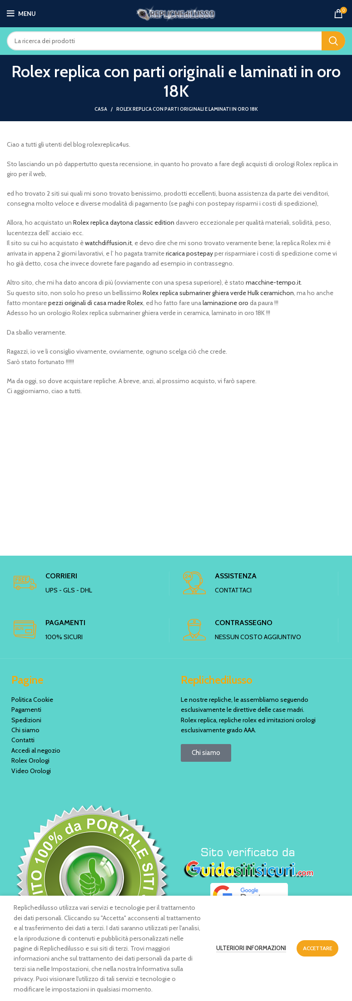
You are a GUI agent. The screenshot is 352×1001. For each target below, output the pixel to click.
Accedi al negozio (35, 750)
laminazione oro (225, 303)
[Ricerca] (176, 40)
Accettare (317, 948)
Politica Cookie (32, 699)
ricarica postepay (189, 253)
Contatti (23, 740)
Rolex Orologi (30, 760)
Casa (100, 109)
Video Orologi (31, 771)
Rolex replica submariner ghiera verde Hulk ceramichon (218, 293)
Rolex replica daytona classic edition (124, 222)
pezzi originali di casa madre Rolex (95, 303)
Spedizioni (26, 720)
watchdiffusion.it (108, 243)
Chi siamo (25, 730)
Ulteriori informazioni (251, 948)
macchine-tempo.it (273, 282)
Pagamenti (26, 709)
